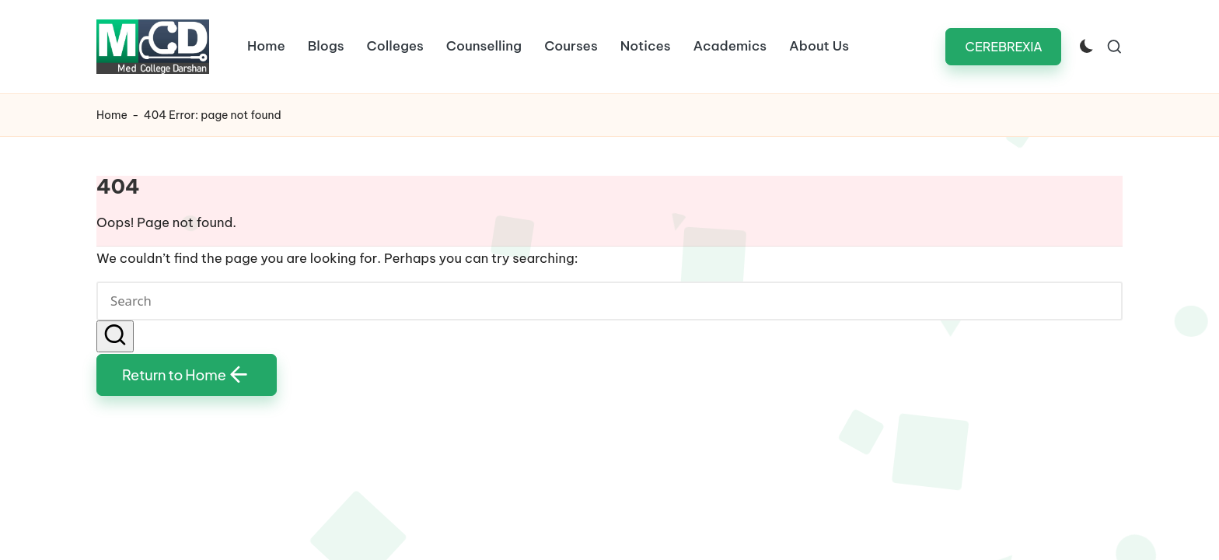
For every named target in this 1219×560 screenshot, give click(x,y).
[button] (1003, 46)
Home (111, 115)
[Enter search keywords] (609, 301)
